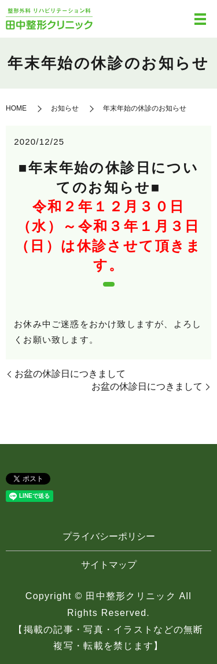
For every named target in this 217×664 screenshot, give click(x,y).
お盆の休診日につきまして (70, 374)
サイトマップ (109, 565)
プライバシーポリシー (108, 536)
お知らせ (65, 108)
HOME (16, 108)
